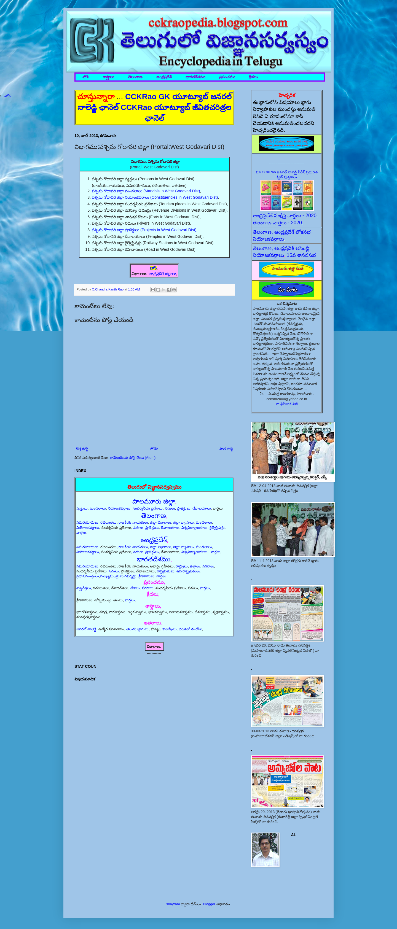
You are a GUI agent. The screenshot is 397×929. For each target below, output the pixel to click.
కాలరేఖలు (169, 629)
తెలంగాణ (135, 77)
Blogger (209, 904)
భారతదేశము (195, 77)
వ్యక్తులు (82, 508)
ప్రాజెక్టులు (184, 508)
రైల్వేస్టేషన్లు (217, 528)
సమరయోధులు (87, 522)
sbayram (173, 904)
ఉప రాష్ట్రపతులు (188, 571)
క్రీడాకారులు (146, 576)
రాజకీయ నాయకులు (133, 522)
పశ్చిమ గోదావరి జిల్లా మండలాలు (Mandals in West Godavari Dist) (146, 191)
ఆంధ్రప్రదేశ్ (164, 77)
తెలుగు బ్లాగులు (137, 629)
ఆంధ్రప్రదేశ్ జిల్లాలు (162, 273)
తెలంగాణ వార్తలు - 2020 (277, 222)
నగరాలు (208, 566)
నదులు (170, 508)
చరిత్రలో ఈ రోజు (190, 629)
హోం (85, 77)
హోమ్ (154, 449)
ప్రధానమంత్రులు (87, 576)
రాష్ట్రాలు (182, 566)
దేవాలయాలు (201, 508)
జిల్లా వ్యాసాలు (183, 522)
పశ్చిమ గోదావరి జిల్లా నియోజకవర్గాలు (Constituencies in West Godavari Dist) (155, 197)
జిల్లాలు (195, 566)
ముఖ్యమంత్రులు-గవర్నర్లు (118, 576)
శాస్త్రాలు (108, 77)
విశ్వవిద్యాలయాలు (194, 528)
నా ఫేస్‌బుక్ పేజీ (287, 404)
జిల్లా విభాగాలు (160, 522)
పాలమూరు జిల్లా (153, 501)
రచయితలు (108, 522)
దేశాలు (135, 588)
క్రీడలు (253, 77)
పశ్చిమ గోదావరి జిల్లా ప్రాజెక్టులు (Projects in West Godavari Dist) (144, 230)
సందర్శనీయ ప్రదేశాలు (148, 508)
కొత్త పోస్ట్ (82, 449)
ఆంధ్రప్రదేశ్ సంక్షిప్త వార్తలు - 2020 (284, 215)
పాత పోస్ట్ (226, 449)
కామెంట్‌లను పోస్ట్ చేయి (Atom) (132, 458)
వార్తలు (81, 533)
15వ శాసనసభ (301, 255)
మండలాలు (98, 508)
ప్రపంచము (227, 77)
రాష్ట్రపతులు (166, 571)
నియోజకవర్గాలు (119, 508)
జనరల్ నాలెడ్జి (86, 629)
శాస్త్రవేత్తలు (83, 588)
